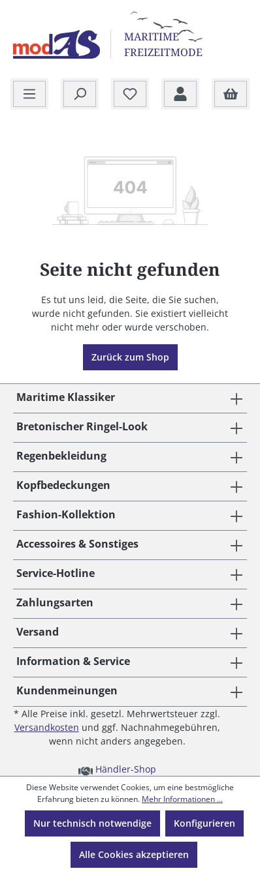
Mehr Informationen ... (182, 799)
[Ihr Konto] (180, 94)
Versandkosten (46, 727)
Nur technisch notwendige (92, 823)
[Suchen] (79, 94)
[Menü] (29, 94)
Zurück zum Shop (130, 357)
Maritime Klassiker (65, 397)
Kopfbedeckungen (63, 485)
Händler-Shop (117, 769)
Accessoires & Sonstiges (77, 544)
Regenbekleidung (61, 456)
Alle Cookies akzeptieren (134, 854)
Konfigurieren (204, 823)
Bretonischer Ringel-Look (82, 426)
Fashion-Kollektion (66, 514)
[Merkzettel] (130, 94)
